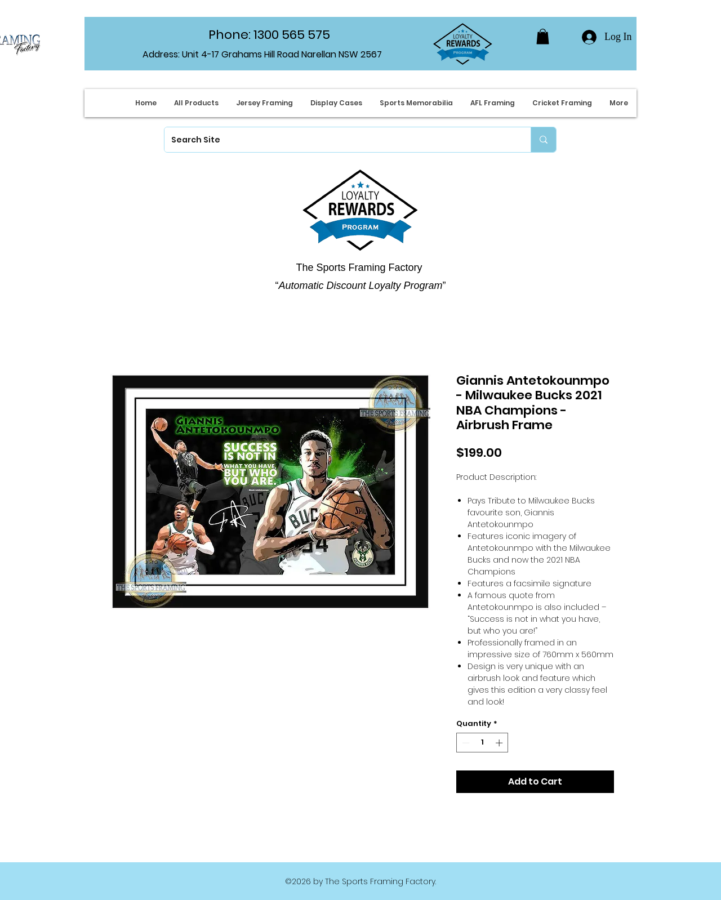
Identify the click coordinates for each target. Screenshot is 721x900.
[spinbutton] (482, 742)
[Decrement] (464, 742)
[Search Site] (339, 139)
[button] (542, 36)
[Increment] (500, 742)
